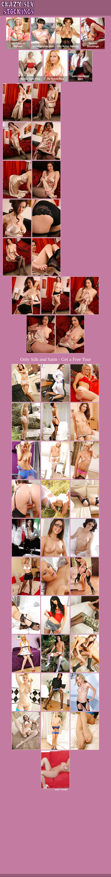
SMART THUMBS (61, 790)
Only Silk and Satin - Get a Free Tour (55, 359)
